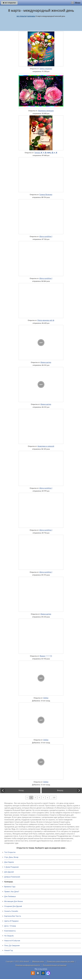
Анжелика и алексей (45, 446)
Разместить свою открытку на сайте (60, 961)
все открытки (9, 3)
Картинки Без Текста (12, 916)
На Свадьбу (9, 936)
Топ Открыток (10, 852)
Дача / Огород (10, 926)
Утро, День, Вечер (11, 857)
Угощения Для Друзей (13, 906)
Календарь (31, 16)
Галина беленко (45, 194)
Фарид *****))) (46, 656)
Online (45, 698)
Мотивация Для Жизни (13, 901)
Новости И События (12, 941)
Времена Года (9, 887)
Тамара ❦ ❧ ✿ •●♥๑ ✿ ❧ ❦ (45, 153)
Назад (21, 790)
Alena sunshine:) (45, 236)
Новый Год (8, 950)
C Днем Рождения (11, 867)
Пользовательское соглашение (55, 965)
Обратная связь (38, 961)
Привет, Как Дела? (11, 892)
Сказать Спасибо (11, 911)
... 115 (53, 798)
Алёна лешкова (46, 69)
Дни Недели (9, 862)
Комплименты (10, 931)
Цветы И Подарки (11, 921)
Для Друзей (9, 872)
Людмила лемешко (46, 111)
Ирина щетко (45, 362)
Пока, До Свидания (12, 946)
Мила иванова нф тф (45, 320)
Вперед (60, 790)
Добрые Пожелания (12, 877)
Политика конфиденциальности (27, 965)
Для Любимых (10, 896)
